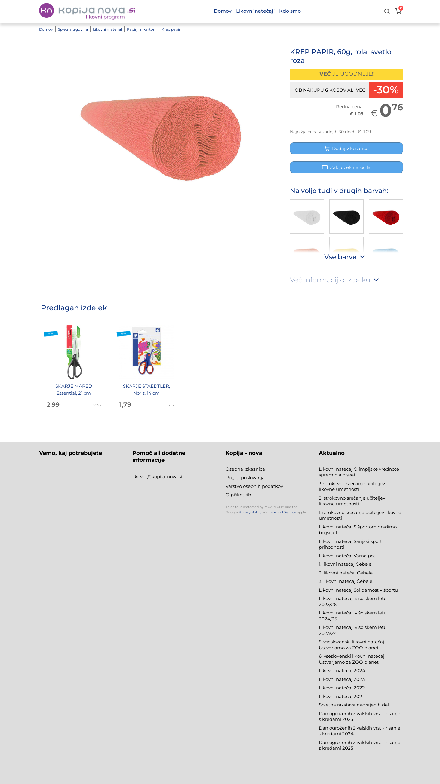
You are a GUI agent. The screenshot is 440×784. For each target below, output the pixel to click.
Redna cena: (350, 106)
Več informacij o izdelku (335, 280)
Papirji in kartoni (141, 29)
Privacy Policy (250, 512)
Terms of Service (282, 512)
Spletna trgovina (73, 29)
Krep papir (171, 29)
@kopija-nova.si (164, 476)
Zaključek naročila (346, 167)
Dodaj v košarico (346, 148)
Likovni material (107, 29)
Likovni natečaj (336, 696)
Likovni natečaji (255, 11)
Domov (46, 29)
